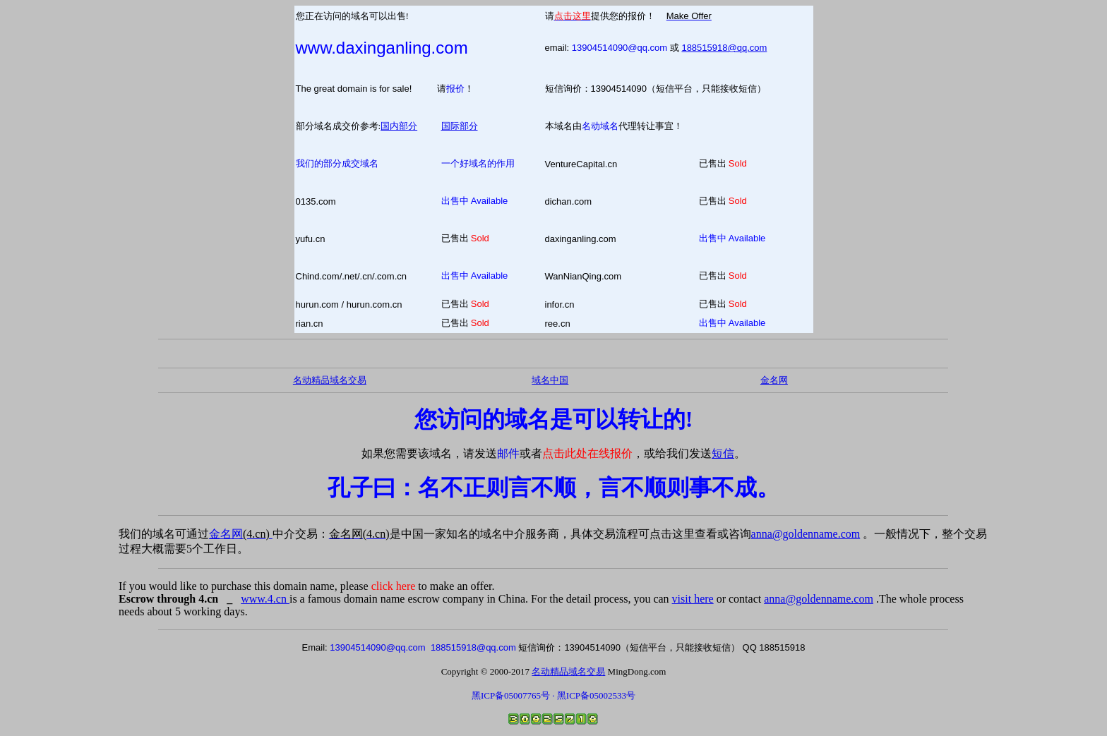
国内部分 (399, 126)
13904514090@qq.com (619, 47)
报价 (455, 88)
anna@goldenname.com (806, 534)
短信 (723, 453)
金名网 (241, 534)
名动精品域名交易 (329, 380)
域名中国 (550, 380)
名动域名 (600, 126)
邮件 (508, 453)
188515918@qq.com (724, 47)
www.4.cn (265, 599)
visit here (693, 599)
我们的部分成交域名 (337, 163)
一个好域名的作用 (478, 163)
